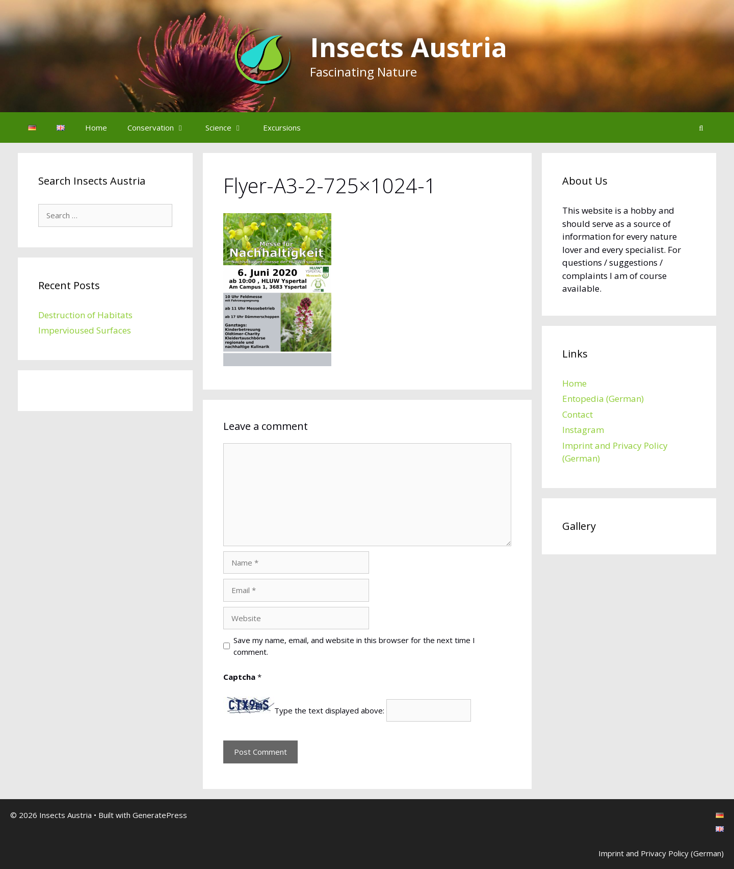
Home (96, 127)
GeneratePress (160, 815)
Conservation (161, 127)
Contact (577, 414)
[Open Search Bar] (701, 127)
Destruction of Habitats (85, 315)
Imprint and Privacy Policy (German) (661, 853)
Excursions (282, 127)
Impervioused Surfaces (84, 330)
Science (229, 127)
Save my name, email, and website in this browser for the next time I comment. (354, 646)
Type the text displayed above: (329, 710)
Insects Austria (408, 47)
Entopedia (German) (603, 398)
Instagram (583, 430)
